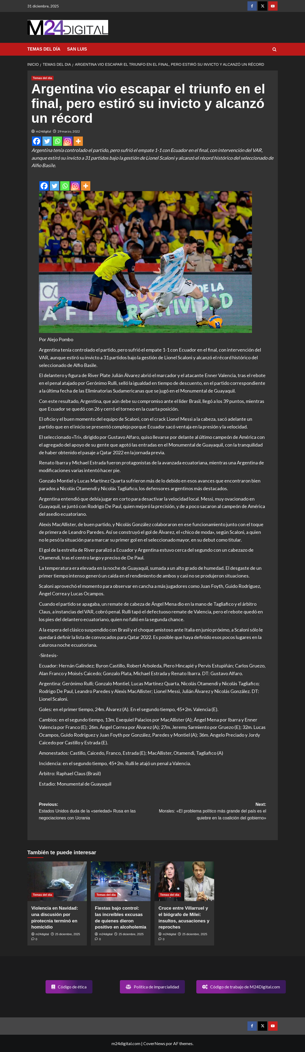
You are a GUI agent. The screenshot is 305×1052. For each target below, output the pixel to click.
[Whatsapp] (57, 141)
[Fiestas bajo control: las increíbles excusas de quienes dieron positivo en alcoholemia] (121, 881)
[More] (78, 141)
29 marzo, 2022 (69, 131)
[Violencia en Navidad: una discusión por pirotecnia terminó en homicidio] (57, 881)
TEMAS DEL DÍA (43, 49)
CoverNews (154, 1043)
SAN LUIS (77, 49)
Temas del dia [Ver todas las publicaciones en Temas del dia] (42, 78)
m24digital (43, 131)
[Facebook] (36, 141)
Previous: (96, 812)
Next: (209, 812)
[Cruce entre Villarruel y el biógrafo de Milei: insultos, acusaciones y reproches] (184, 881)
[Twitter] (47, 141)
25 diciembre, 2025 (67, 934)
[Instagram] (67, 141)
